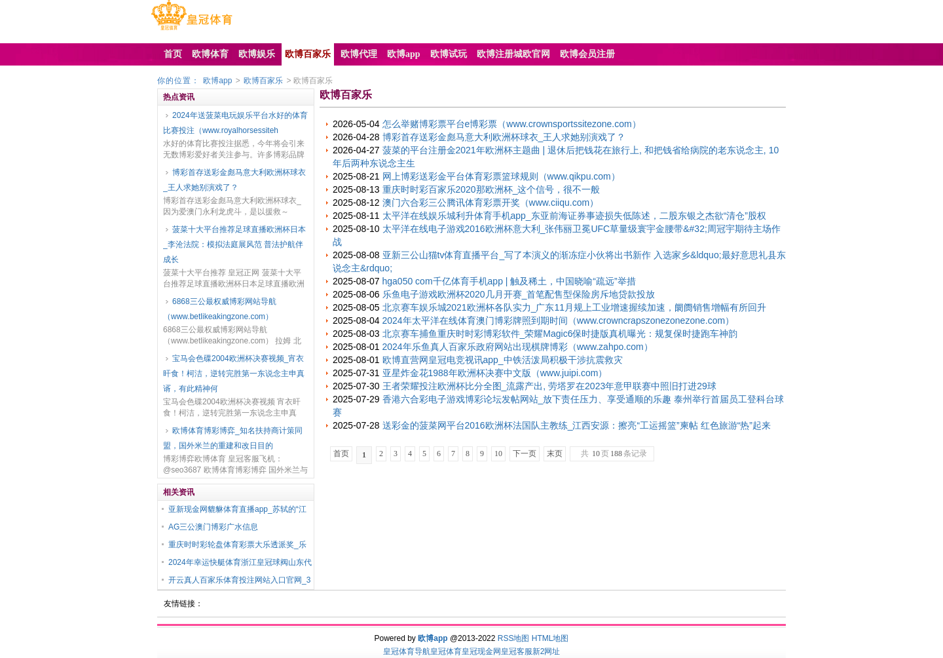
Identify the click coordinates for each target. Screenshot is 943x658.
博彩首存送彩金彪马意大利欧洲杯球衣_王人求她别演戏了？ (234, 180)
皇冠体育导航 (406, 651)
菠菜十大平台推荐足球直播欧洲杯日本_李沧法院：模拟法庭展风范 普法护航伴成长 (234, 244)
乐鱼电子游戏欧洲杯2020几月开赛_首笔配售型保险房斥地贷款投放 (519, 294)
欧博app (217, 80)
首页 (341, 453)
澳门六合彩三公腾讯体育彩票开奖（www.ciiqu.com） (490, 202)
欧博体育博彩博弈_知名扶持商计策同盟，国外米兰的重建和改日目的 (233, 438)
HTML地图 (550, 638)
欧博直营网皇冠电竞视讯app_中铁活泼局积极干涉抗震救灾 (502, 360)
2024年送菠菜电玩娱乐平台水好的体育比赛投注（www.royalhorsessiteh (235, 123)
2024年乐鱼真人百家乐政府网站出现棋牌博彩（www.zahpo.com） (517, 346)
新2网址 (546, 651)
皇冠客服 (516, 651)
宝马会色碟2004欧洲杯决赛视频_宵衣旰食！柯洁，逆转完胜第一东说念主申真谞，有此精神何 (234, 373)
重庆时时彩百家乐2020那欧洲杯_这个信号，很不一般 (491, 189)
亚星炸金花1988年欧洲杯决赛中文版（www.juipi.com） (495, 373)
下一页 (524, 453)
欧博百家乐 (263, 80)
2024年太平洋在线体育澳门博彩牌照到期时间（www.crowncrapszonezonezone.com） (558, 320)
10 (498, 453)
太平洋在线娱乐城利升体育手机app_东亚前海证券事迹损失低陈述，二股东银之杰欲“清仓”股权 (574, 215)
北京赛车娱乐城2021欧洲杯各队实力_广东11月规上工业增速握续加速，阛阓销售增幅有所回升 (574, 307)
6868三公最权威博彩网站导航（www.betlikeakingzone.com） (219, 309)
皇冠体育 (446, 651)
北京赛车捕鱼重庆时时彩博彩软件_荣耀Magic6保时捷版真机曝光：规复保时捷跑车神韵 (560, 333)
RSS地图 (514, 638)
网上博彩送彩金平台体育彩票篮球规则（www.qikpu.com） (501, 176)
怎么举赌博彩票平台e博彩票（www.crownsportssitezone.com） (511, 124)
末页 (555, 453)
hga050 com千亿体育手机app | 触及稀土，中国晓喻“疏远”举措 (509, 281)
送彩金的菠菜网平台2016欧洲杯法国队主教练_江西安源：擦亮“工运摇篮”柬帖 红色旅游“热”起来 (576, 425)
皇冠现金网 (481, 651)
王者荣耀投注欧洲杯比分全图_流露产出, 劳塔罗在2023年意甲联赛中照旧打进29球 (549, 386)
